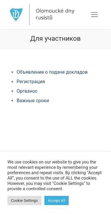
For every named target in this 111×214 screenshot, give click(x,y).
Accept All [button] (56, 200)
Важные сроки (33, 100)
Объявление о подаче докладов (52, 72)
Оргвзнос (27, 91)
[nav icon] (94, 14)
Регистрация (31, 81)
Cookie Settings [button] (24, 200)
